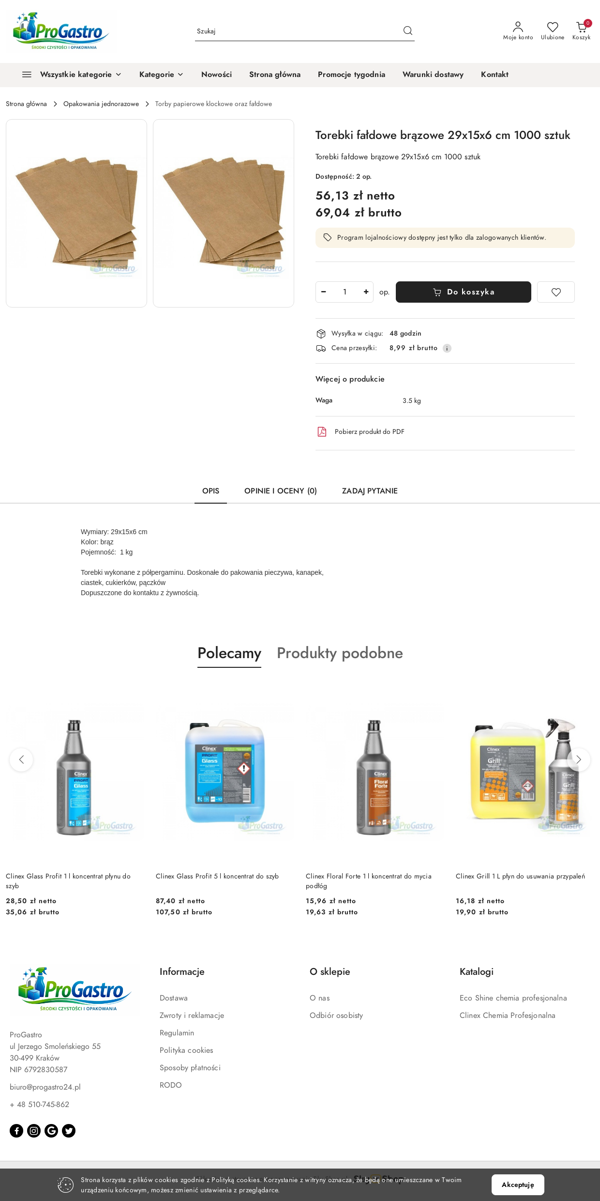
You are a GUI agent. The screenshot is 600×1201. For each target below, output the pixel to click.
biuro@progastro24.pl (45, 1087)
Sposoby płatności (190, 1067)
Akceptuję (518, 1184)
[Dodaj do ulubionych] (556, 292)
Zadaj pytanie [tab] (370, 491)
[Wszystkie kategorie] (68, 75)
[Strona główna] (274, 75)
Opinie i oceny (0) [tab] (280, 491)
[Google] (51, 1131)
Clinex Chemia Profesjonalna (507, 1015)
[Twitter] (68, 1131)
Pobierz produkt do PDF (360, 432)
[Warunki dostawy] (433, 75)
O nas (320, 998)
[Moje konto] (518, 31)
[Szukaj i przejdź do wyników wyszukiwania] (408, 31)
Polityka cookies (186, 1050)
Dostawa (174, 998)
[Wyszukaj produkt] (305, 31)
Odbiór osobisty (336, 1015)
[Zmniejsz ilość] (323, 292)
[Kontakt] (494, 75)
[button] (161, 75)
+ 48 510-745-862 (39, 1104)
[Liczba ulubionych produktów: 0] (553, 31)
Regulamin (177, 1033)
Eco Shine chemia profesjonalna (513, 998)
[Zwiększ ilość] (366, 292)
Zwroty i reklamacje (192, 1015)
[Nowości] (216, 75)
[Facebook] (16, 1131)
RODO (171, 1085)
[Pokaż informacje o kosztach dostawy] (447, 348)
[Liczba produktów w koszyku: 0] (581, 31)
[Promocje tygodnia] (351, 75)
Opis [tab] (211, 491)
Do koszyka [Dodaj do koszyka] (464, 292)
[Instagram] (34, 1131)
